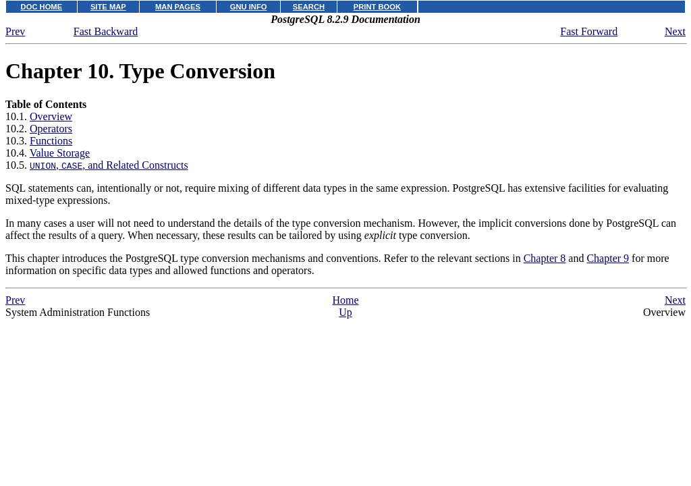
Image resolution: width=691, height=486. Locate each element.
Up (345, 312)
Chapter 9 (607, 258)
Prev (15, 31)
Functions (51, 140)
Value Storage (60, 153)
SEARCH (309, 7)
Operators (51, 128)
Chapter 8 (545, 258)
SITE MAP (108, 7)
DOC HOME (42, 7)
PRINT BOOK (377, 7)
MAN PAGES (177, 7)
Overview (51, 116)
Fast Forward (588, 31)
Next (675, 31)
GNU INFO (248, 7)
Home (345, 300)
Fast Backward (106, 31)
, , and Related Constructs (109, 165)
